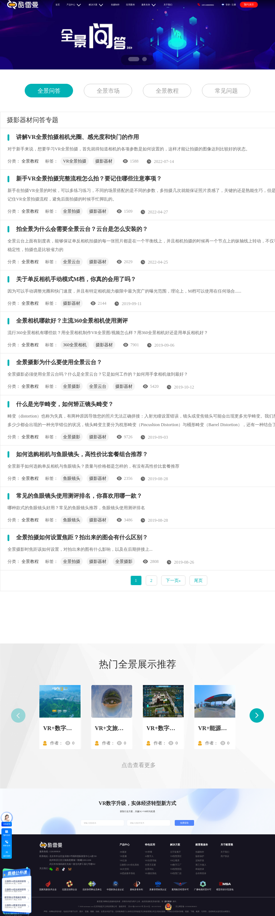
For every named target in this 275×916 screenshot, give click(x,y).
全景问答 (49, 91)
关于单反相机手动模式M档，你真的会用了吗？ (76, 279)
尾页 (198, 580)
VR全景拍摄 (74, 161)
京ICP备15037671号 (136, 906)
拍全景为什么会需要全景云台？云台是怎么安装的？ (82, 229)
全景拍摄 (71, 211)
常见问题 (226, 91)
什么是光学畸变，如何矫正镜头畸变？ (65, 404)
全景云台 (71, 261)
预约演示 (249, 4)
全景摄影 (71, 386)
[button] (133, 59)
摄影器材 (103, 161)
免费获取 (184, 823)
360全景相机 (75, 344)
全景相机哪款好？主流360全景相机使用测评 (72, 321)
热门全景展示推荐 (137, 664)
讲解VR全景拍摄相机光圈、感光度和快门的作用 (77, 137)
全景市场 (108, 91)
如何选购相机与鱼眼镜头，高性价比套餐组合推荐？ (82, 454)
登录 (228, 4)
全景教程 (167, 91)
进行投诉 (168, 901)
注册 (234, 4)
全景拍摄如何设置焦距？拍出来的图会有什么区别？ (82, 537)
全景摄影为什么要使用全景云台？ (59, 362)
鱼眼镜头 (71, 478)
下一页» (173, 580)
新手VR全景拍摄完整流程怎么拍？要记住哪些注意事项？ (89, 178)
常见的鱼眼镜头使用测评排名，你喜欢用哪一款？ (79, 496)
